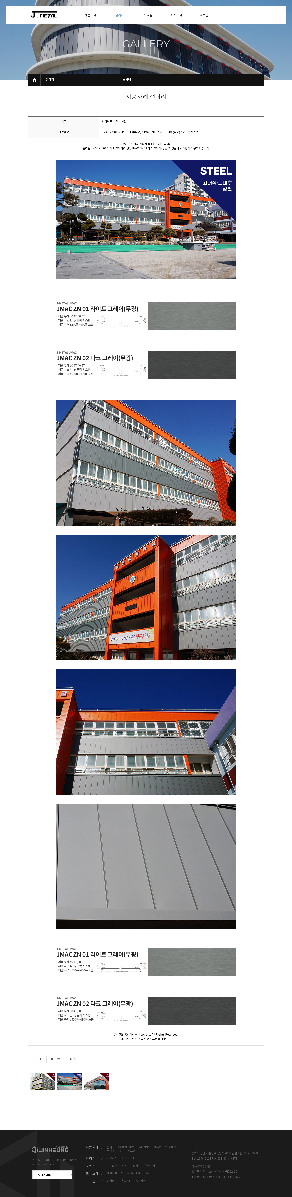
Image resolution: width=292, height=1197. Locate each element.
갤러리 (50, 79)
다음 (74, 1059)
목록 (56, 1059)
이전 (37, 1059)
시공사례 (125, 79)
